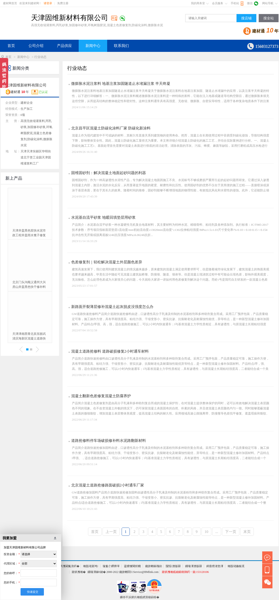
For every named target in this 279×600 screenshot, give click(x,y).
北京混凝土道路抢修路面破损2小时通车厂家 (107, 485)
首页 (11, 46)
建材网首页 (10, 3)
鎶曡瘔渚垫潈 (214, 566)
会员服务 (217, 3)
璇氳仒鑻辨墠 (111, 566)
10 (206, 532)
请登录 (48, 3)
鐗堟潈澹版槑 (193, 566)
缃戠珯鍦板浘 (236, 566)
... (216, 532)
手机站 (235, 3)
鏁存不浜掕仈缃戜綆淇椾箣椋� (139, 597)
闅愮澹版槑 (173, 566)
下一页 (230, 532)
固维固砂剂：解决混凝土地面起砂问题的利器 (108, 173)
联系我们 (121, 46)
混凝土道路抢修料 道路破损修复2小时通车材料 (110, 351)
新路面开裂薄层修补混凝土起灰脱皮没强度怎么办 (112, 307)
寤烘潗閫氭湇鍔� (68, 566)
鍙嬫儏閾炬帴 (132, 566)
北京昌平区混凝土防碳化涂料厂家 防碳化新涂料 (111, 128)
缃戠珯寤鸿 (90, 566)
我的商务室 (198, 3)
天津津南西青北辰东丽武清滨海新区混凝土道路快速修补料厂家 (29, 336)
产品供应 (64, 46)
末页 (247, 532)
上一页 (111, 532)
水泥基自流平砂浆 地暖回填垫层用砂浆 (103, 217)
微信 (250, 3)
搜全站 (268, 18)
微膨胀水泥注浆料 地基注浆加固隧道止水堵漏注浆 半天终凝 (120, 84)
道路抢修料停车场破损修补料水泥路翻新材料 (108, 441)
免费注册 (62, 3)
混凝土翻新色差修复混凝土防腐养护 (101, 396)
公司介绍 (35, 46)
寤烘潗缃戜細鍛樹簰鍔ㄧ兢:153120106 (185, 572)
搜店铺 (246, 18)
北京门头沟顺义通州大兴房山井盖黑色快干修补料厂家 (29, 284)
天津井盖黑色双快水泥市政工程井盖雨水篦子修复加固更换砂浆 (29, 233)
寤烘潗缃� (79, 572)
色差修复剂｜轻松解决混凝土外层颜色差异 (106, 262)
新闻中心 (92, 46)
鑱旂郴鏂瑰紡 (153, 566)
